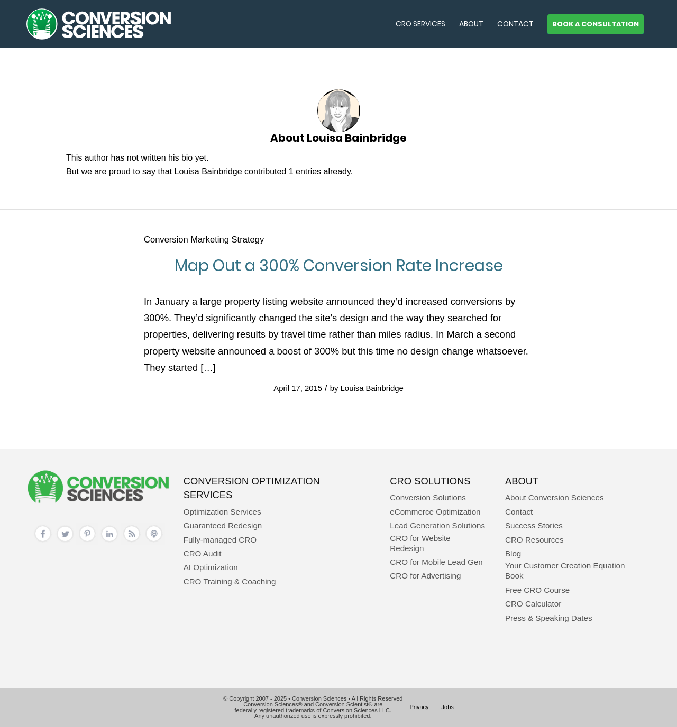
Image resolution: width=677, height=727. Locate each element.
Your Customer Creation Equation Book (565, 570)
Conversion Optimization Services (252, 488)
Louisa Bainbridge (372, 388)
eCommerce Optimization (435, 511)
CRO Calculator (533, 603)
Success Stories (534, 525)
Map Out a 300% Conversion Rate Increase (339, 266)
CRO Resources (534, 539)
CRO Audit (203, 553)
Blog (513, 553)
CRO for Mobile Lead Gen (436, 561)
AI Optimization (211, 567)
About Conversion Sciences (554, 497)
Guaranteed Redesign (223, 525)
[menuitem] (420, 24)
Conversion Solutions (428, 497)
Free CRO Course (537, 589)
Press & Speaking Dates (548, 617)
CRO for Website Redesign (420, 543)
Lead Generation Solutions (437, 525)
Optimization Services (222, 511)
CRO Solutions (430, 481)
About (521, 481)
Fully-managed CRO (220, 539)
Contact (519, 511)
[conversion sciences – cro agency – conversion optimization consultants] (98, 24)
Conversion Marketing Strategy (204, 240)
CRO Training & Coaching (230, 581)
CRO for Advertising (425, 575)
